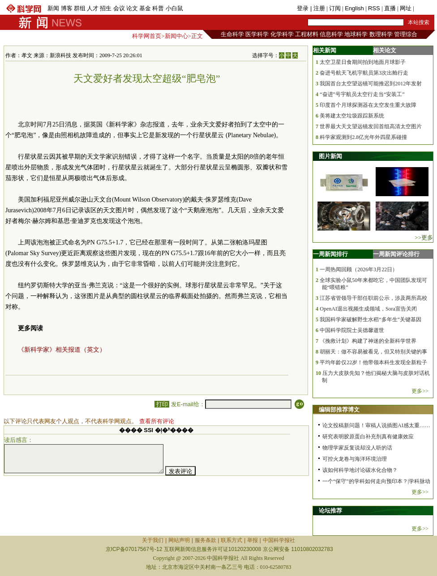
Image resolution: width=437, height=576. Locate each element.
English (354, 8)
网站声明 (179, 540)
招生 (105, 8)
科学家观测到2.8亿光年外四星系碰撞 (363, 137)
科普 (158, 8)
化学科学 (282, 34)
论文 (132, 8)
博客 (67, 8)
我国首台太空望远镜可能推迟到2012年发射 (371, 83)
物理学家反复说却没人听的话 (357, 448)
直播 (390, 8)
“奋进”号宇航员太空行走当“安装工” (362, 94)
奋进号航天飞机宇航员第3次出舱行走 (364, 73)
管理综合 (405, 34)
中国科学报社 (279, 540)
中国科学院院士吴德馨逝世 (352, 330)
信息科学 (331, 34)
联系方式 (231, 540)
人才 (93, 8)
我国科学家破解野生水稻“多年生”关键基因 (370, 319)
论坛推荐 (330, 510)
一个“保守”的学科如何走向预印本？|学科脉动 (376, 481)
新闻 (53, 8)
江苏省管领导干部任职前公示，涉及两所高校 (373, 298)
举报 (252, 540)
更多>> (419, 391)
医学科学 (257, 34)
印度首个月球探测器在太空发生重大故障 (368, 105)
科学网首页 (146, 36)
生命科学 (232, 34)
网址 (405, 8)
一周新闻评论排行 (396, 254)
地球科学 (356, 34)
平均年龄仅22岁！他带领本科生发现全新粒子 (373, 362)
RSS (374, 8)
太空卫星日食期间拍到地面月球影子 (363, 62)
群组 (80, 8)
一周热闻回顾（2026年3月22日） (359, 269)
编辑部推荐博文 (339, 409)
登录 (303, 8)
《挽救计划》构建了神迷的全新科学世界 (368, 341)
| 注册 (317, 8)
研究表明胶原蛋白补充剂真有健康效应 (368, 436)
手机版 (424, 8)
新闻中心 (176, 36)
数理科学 (381, 34)
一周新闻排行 (330, 254)
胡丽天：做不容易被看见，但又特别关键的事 (373, 352)
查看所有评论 (156, 421)
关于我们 (152, 540)
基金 (145, 8)
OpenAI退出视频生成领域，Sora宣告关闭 (368, 309)
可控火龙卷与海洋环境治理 (354, 459)
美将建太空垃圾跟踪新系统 (352, 116)
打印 (161, 404)
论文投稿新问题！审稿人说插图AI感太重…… (376, 425)
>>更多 (424, 237)
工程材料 (306, 34)
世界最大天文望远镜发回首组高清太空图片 (371, 126)
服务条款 (205, 540)
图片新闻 (330, 156)
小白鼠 (174, 8)
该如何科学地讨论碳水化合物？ (360, 470)
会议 (119, 8)
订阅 (335, 8)
